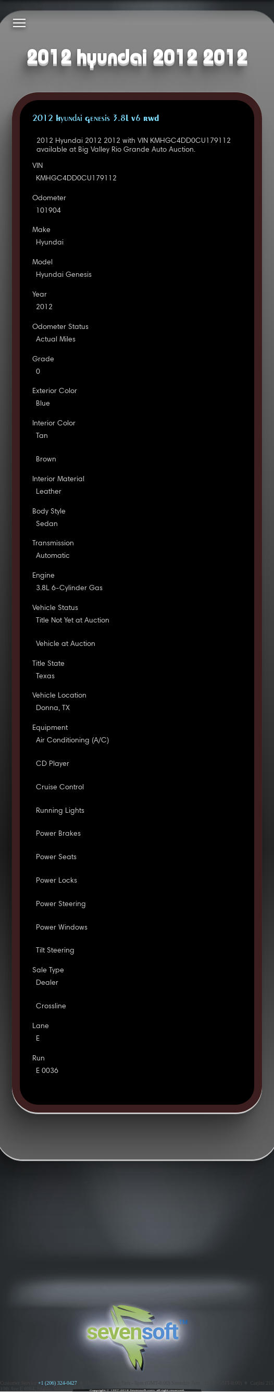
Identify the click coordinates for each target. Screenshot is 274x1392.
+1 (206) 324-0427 (57, 1383)
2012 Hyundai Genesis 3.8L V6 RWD (95, 119)
